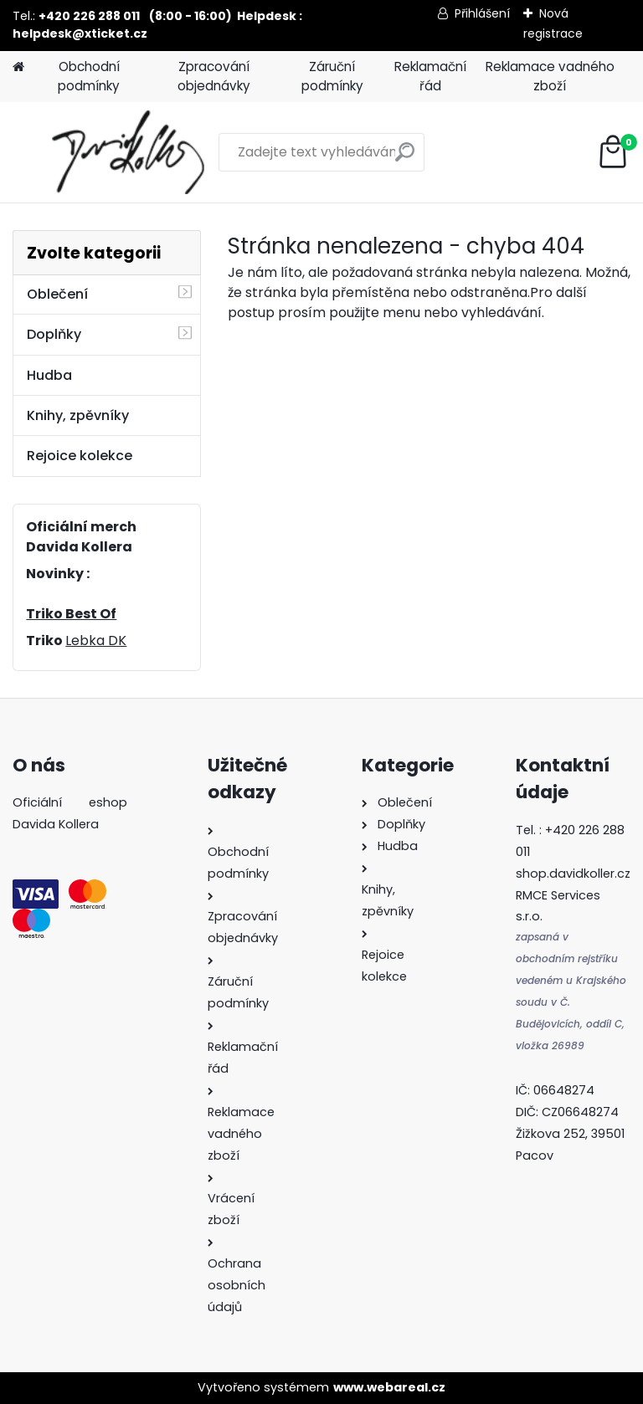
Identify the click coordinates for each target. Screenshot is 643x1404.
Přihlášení (482, 13)
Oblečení (57, 294)
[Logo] (128, 152)
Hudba (49, 375)
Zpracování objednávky (213, 76)
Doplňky (54, 334)
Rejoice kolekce (79, 455)
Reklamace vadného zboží (550, 76)
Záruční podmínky (332, 76)
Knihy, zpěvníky (78, 415)
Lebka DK (95, 640)
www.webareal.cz (389, 1387)
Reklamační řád (430, 76)
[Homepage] (18, 67)
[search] (404, 158)
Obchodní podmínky (89, 76)
